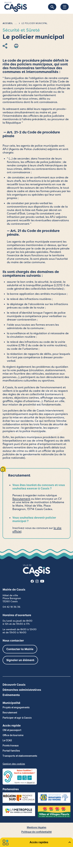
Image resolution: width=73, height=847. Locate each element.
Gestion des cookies (14, 763)
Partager (5, 45)
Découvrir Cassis (14, 684)
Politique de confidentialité (36, 832)
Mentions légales (36, 827)
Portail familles (11, 750)
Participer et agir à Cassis (17, 717)
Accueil (8, 23)
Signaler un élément (20, 660)
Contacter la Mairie (19, 649)
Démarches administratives (22, 690)
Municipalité (11, 703)
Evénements (11, 695)
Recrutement (21, 499)
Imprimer (16, 46)
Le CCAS (7, 740)
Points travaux (11, 745)
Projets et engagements (16, 707)
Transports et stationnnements (20, 755)
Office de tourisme (13, 735)
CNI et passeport (12, 730)
